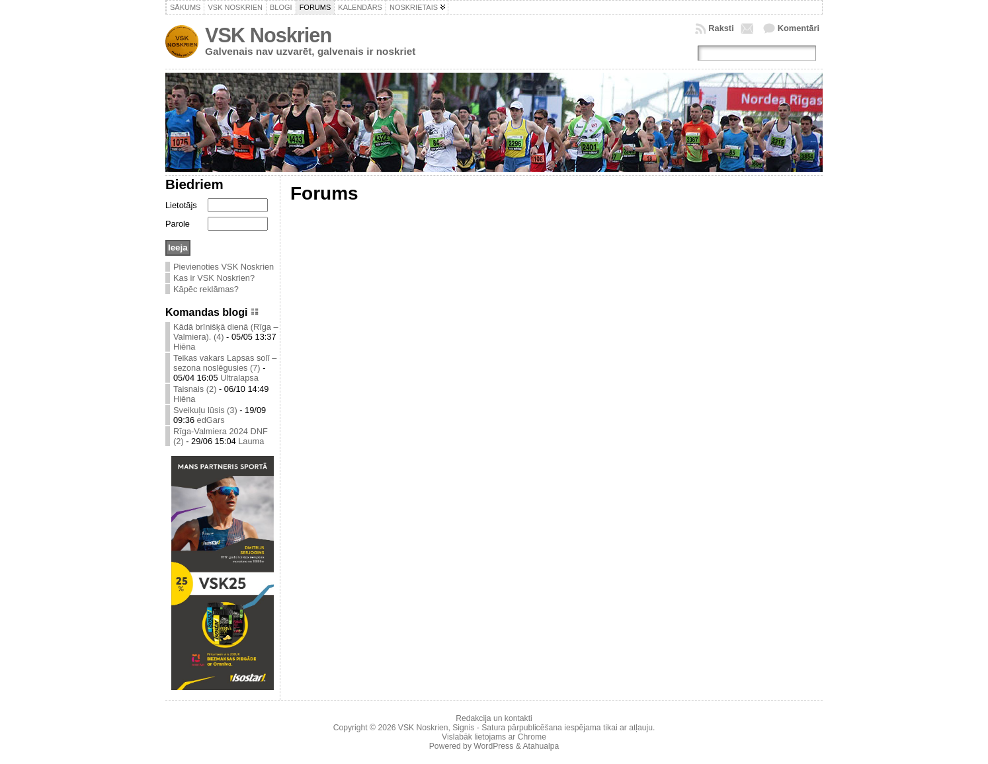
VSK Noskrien (268, 35)
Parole (177, 224)
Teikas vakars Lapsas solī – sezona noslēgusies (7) (224, 363)
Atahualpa (540, 746)
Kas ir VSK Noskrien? (214, 278)
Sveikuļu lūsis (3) (205, 410)
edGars (211, 420)
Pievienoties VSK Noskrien (223, 267)
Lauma (251, 441)
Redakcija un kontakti (494, 718)
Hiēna (184, 347)
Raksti (720, 28)
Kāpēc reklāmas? (206, 289)
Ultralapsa (239, 378)
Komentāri (798, 28)
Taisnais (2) (194, 389)
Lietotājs (181, 205)
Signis (463, 727)
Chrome (532, 737)
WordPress (493, 746)
